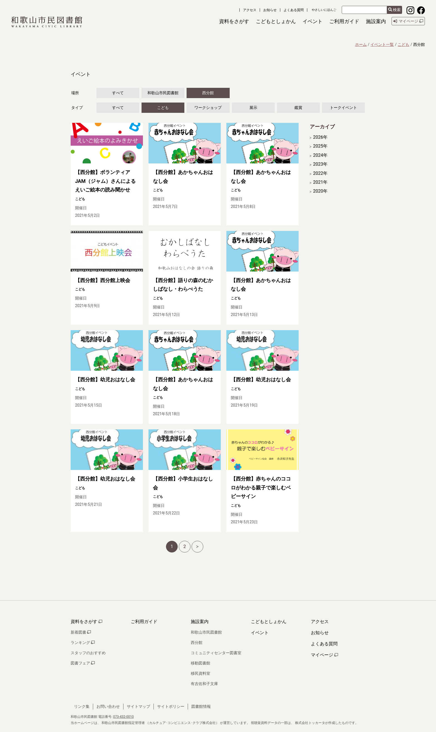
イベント (260, 632)
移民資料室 (200, 673)
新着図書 (81, 632)
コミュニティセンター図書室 (216, 653)
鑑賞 (298, 107)
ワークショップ (208, 107)
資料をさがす (86, 621)
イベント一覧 (382, 44)
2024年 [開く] (320, 155)
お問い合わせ (108, 706)
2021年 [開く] (320, 182)
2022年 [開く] (320, 173)
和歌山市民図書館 (163, 93)
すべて (118, 93)
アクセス (249, 10)
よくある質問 (294, 10)
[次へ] (197, 546)
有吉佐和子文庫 (204, 683)
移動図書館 (200, 663)
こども (403, 44)
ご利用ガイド (144, 621)
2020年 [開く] (320, 191)
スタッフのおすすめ (88, 653)
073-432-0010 (123, 717)
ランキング (83, 642)
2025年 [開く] (320, 146)
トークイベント (343, 107)
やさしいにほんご (324, 9)
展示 (253, 107)
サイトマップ (138, 706)
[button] (234, 21)
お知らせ (270, 10)
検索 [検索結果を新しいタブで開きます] (394, 10)
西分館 (208, 93)
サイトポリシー (170, 706)
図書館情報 (201, 706)
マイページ (324, 655)
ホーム (361, 44)
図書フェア (83, 663)
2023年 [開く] (320, 164)
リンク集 (82, 706)
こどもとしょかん (268, 621)
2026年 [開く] (320, 137)
